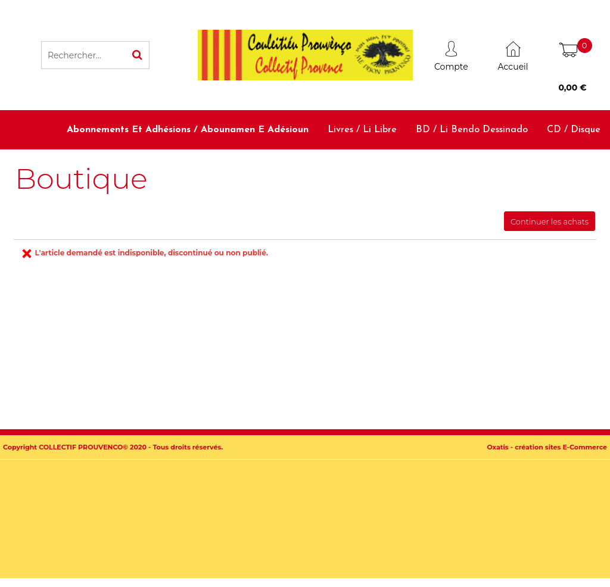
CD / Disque (573, 130)
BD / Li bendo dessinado (472, 130)
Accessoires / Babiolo (554, 168)
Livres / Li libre (362, 130)
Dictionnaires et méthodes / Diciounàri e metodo (379, 168)
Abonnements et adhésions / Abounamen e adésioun (188, 130)
